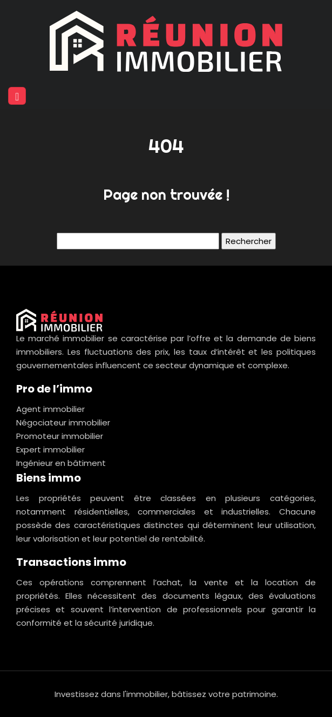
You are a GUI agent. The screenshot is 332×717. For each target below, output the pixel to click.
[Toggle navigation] (17, 96)
